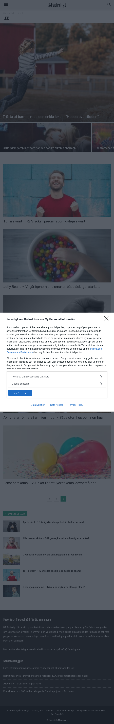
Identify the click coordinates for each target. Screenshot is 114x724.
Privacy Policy (76, 404)
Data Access (56, 404)
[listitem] (57, 376)
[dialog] (57, 362)
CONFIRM (20, 392)
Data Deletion (38, 404)
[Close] (107, 319)
